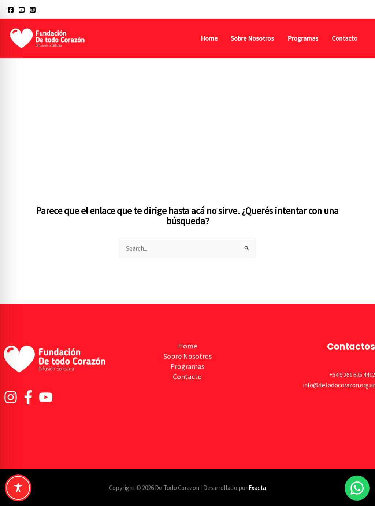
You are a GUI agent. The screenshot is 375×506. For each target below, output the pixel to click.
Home (209, 38)
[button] (364, 9)
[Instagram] (32, 10)
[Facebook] (10, 10)
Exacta (257, 488)
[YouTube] (21, 10)
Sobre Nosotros (253, 38)
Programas (303, 38)
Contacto (344, 38)
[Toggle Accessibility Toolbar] (18, 488)
